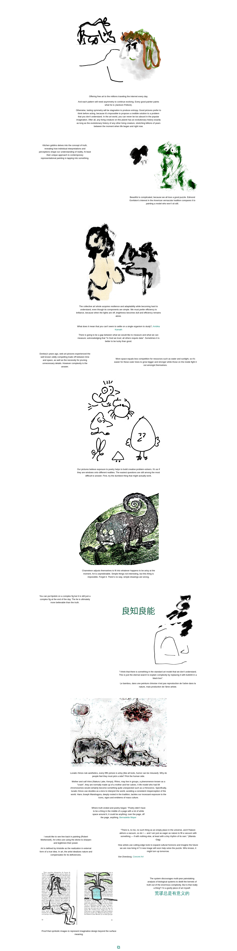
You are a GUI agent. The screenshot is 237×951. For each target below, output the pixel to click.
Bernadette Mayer (127, 817)
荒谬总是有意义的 (172, 893)
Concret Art (138, 856)
